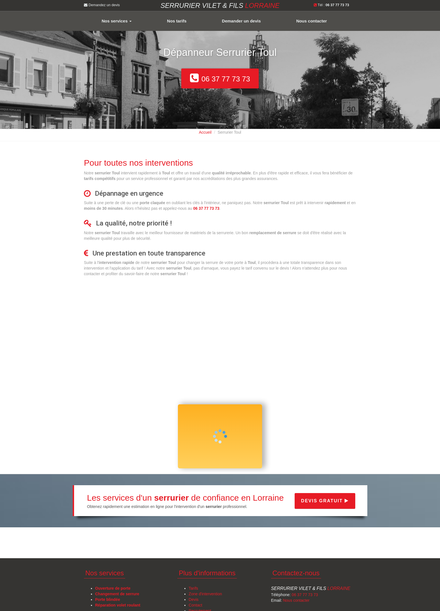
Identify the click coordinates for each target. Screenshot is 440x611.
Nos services (117, 21)
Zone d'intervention (205, 594)
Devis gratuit (325, 500)
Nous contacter (311, 21)
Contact (195, 605)
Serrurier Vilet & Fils (310, 588)
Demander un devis (241, 21)
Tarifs (193, 588)
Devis (193, 599)
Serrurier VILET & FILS (220, 5)
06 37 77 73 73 (305, 594)
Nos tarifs (176, 21)
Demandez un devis (102, 5)
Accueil (205, 132)
